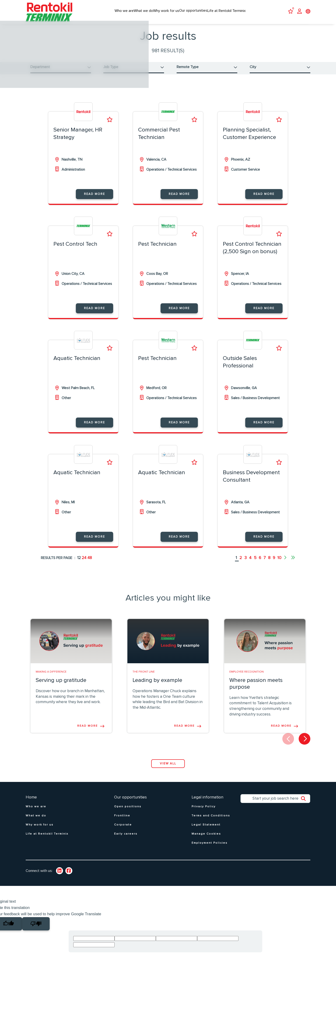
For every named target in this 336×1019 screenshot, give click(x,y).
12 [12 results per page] (79, 563)
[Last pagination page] (293, 563)
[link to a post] (71, 646)
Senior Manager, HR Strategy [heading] (77, 138)
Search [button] (305, 805)
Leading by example (157, 685)
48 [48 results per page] (89, 563)
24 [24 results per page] (84, 563)
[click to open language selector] (308, 12)
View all (168, 768)
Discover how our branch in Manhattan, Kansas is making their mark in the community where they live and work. (70, 701)
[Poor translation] (36, 929)
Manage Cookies (206, 839)
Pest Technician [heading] (157, 249)
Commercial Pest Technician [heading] (159, 138)
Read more (94, 199)
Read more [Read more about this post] (87, 731)
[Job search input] (275, 803)
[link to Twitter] (68, 876)
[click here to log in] (299, 12)
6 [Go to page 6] (260, 563)
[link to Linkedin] (59, 876)
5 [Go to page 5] (255, 563)
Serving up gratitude (61, 685)
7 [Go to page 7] (264, 563)
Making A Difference (51, 677)
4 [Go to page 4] (250, 563)
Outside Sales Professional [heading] (240, 367)
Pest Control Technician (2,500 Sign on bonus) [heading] (252, 253)
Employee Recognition (246, 677)
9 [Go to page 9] (274, 563)
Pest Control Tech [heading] (75, 249)
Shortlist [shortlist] (109, 125)
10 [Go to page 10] (279, 563)
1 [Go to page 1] (236, 563)
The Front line (144, 677)
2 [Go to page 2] (240, 563)
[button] (60, 70)
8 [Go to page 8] (269, 563)
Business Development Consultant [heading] (251, 481)
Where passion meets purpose (256, 689)
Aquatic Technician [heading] (76, 363)
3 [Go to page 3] (245, 563)
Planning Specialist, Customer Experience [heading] (249, 138)
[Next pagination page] (285, 563)
